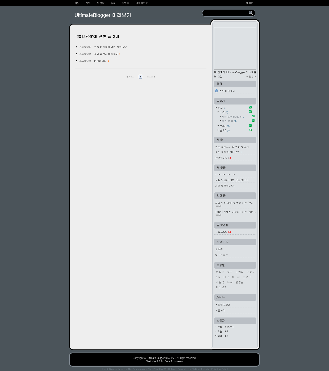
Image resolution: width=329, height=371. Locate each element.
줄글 (113, 3)
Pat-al (225, 369)
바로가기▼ (142, 3)
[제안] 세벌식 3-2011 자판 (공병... (235, 213)
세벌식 (220, 282)
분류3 (225, 130)
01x (218, 277)
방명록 (125, 3)
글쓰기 (221, 310)
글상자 (251, 272)
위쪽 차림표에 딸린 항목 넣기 (111, 46)
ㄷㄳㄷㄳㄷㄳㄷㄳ (225, 174)
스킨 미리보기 (227, 91)
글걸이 (219, 249)
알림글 (239, 282)
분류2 (225, 126)
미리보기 (221, 287)
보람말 (100, 3)
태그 (226, 277)
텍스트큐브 (221, 255)
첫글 (229, 272)
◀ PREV (130, 76)
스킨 (224, 112)
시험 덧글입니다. (225, 185)
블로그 (247, 277)
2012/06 (224, 231)
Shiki (194, 369)
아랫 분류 (229, 121)
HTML (229, 282)
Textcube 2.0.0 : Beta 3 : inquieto (164, 361)
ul (238, 277)
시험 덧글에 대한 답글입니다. (232, 180)
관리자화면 (224, 304)
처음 (77, 3)
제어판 (249, 3)
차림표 (220, 272)
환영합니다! (100, 60)
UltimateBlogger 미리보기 (102, 15)
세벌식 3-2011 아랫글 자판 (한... (235, 204)
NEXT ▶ (151, 76)
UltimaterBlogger (233, 116)
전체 (222, 107)
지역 (88, 3)
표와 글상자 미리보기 (106, 53)
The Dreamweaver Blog (140, 369)
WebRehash (170, 369)
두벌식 (239, 272)
